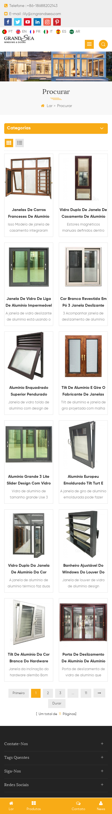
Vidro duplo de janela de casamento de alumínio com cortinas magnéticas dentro (83, 214)
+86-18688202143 (42, 6)
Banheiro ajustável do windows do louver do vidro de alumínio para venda (83, 570)
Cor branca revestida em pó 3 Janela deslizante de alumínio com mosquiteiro (83, 303)
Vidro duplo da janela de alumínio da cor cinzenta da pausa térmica (29, 570)
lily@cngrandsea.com (42, 14)
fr (35, 31)
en (21, 31)
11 (86, 693)
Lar (46, 106)
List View (19, 143)
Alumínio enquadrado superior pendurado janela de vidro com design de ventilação (28, 392)
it (48, 31)
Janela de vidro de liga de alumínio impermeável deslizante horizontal (29, 303)
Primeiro (19, 693)
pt (7, 31)
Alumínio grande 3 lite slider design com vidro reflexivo (29, 481)
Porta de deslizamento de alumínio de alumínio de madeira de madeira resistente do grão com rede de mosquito (83, 659)
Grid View (9, 143)
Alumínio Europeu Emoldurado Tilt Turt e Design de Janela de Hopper (83, 481)
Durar (56, 703)
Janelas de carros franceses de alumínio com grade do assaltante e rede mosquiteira (28, 214)
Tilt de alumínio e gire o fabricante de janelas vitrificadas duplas (83, 392)
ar (74, 31)
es (61, 31)
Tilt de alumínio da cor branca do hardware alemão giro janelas (29, 659)
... (73, 693)
